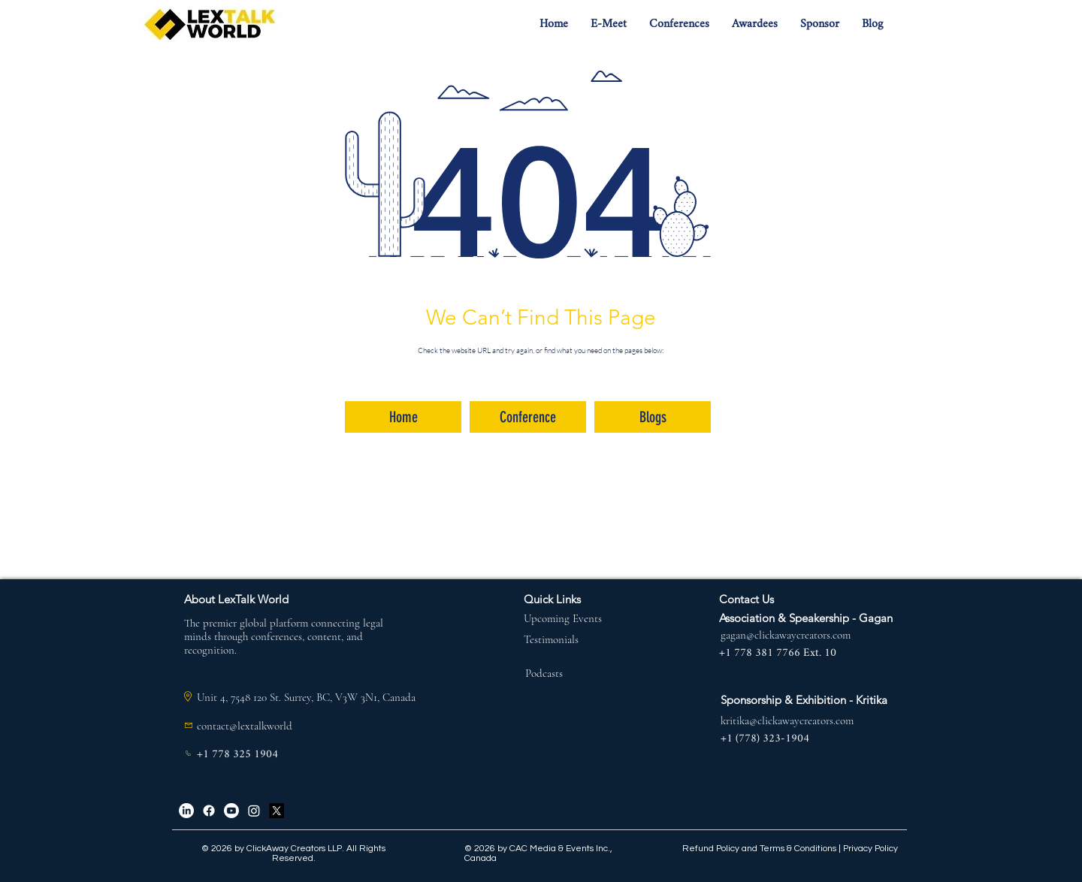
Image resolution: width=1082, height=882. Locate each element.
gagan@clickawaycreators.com (786, 635)
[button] (608, 24)
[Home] (403, 417)
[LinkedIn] (186, 810)
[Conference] (528, 417)
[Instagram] (253, 810)
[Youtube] (231, 810)
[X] (276, 810)
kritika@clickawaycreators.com (787, 720)
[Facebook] (208, 810)
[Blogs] (652, 417)
